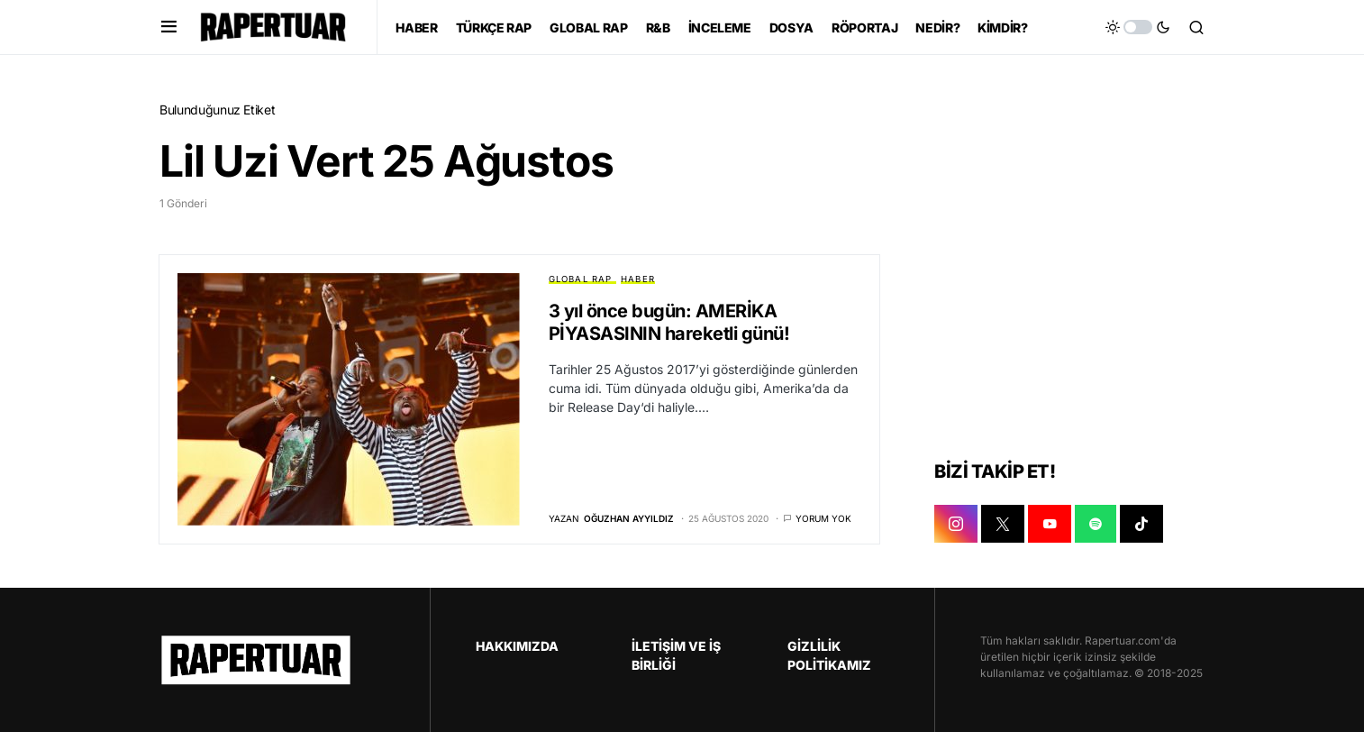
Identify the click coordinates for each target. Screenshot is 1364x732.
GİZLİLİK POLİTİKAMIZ (829, 655)
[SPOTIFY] (1095, 524)
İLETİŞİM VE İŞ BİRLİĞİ (676, 655)
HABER (638, 279)
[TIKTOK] (1141, 524)
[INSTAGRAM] (956, 524)
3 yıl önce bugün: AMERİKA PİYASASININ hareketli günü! (669, 322)
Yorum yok (823, 518)
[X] (1002, 524)
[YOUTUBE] (1049, 524)
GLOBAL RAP (581, 279)
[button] (168, 27)
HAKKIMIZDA (517, 646)
